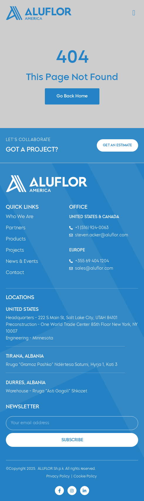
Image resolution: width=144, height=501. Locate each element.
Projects (15, 250)
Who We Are (19, 217)
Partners (16, 228)
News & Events (22, 261)
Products (16, 239)
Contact (15, 273)
